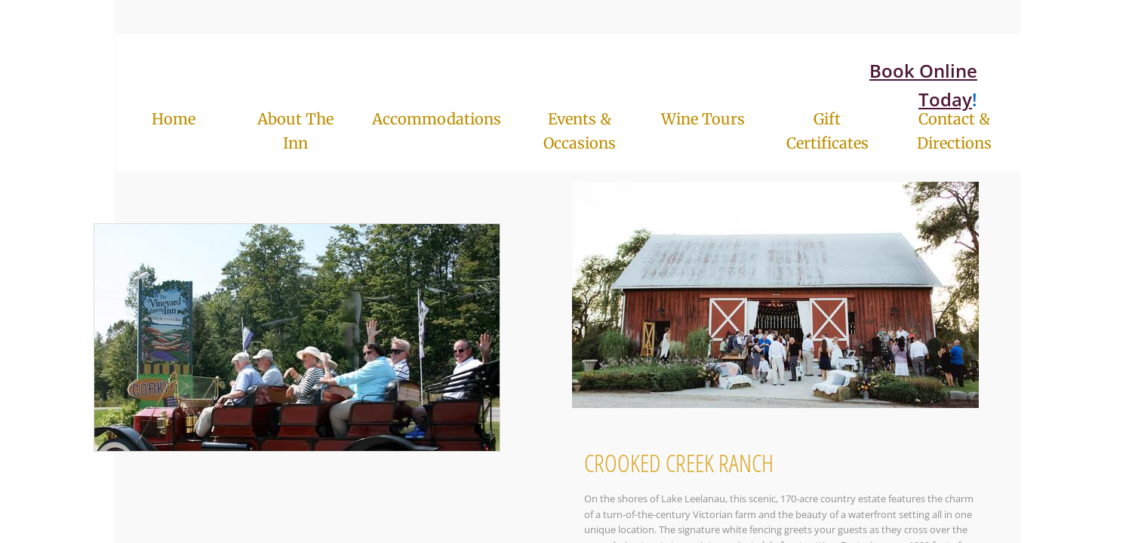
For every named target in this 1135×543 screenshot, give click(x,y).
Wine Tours (703, 118)
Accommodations (436, 118)
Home (173, 118)
